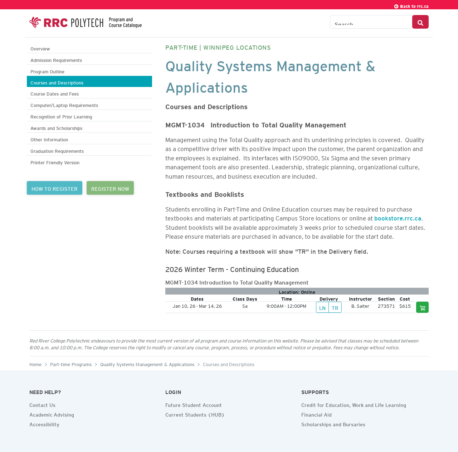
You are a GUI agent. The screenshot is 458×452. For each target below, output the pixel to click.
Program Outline (47, 70)
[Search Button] (420, 22)
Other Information (49, 138)
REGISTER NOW (110, 188)
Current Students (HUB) (195, 413)
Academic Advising (51, 413)
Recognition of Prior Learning (61, 115)
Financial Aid (316, 413)
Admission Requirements (56, 59)
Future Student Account (193, 404)
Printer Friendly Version (54, 161)
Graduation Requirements (57, 150)
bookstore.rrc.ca (397, 217)
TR (335, 307)
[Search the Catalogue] (371, 22)
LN (322, 307)
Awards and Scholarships (56, 127)
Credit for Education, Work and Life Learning (353, 404)
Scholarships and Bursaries (333, 423)
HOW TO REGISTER (54, 188)
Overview (40, 47)
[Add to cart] (422, 307)
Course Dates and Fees (54, 92)
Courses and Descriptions (56, 81)
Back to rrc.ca (411, 5)
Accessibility (44, 423)
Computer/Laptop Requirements (64, 104)
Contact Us (42, 404)
